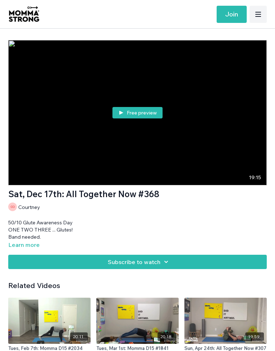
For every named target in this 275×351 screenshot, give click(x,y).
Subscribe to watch (139, 262)
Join (231, 14)
